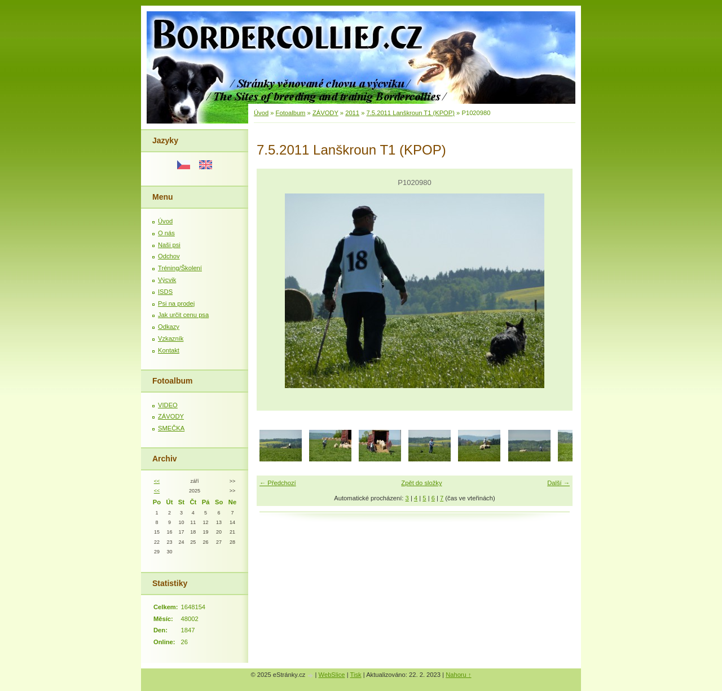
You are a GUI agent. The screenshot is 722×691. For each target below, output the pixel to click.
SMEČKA (171, 428)
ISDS (165, 291)
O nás (166, 233)
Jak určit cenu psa (183, 314)
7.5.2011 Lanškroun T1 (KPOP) (411, 112)
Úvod (165, 221)
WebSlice (332, 674)
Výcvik (167, 279)
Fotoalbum (291, 112)
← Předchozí (277, 482)
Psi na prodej (176, 303)
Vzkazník (170, 338)
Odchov (169, 256)
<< (157, 481)
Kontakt (168, 350)
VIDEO (168, 405)
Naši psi (169, 244)
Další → (558, 482)
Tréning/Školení (180, 268)
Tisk (356, 674)
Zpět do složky (421, 482)
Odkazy (168, 326)
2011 (352, 112)
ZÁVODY (171, 416)
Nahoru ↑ (458, 674)
